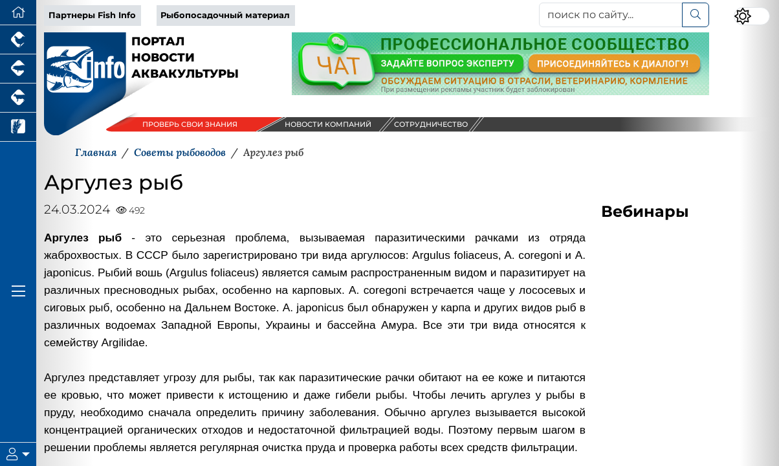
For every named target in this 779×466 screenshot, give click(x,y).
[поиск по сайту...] (611, 15)
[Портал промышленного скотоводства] (18, 98)
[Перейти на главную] (18, 12)
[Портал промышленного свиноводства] (18, 68)
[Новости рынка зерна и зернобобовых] (18, 127)
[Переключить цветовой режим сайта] (752, 16)
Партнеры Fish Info (92, 15)
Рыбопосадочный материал (225, 15)
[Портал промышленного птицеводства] (18, 39)
